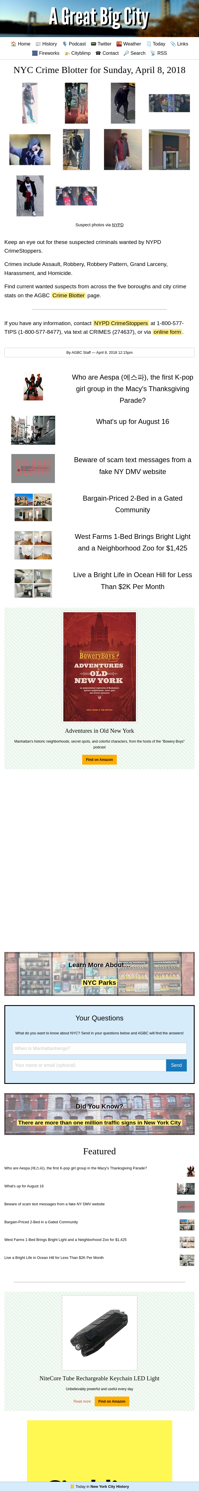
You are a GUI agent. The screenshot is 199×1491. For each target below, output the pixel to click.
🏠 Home (21, 43)
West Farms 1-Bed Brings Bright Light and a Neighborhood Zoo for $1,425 (65, 1239)
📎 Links (179, 43)
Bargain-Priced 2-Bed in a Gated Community (41, 1222)
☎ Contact (107, 53)
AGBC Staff (81, 352)
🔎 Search (134, 53)
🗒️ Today (155, 43)
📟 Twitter (101, 43)
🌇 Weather (128, 43)
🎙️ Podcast (74, 43)
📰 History (46, 43)
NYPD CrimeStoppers (121, 323)
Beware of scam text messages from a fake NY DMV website (54, 1204)
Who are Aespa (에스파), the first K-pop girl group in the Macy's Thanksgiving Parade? (75, 1168)
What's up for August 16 (24, 1186)
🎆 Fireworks (45, 53)
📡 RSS (158, 53)
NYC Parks (99, 982)
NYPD (117, 225)
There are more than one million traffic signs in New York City (99, 1123)
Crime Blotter (69, 295)
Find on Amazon (99, 760)
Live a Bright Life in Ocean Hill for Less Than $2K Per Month (54, 1257)
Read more (82, 1401)
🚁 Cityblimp (77, 53)
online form (167, 332)
